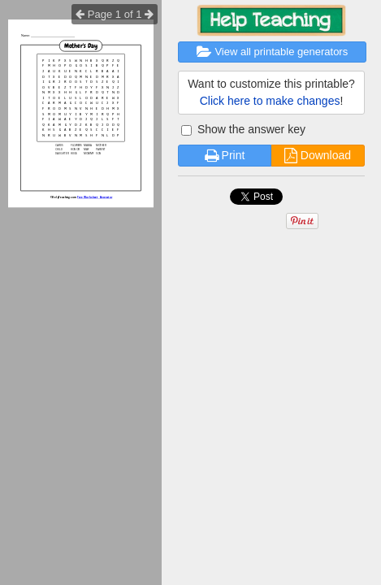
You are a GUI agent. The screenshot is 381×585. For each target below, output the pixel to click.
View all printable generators (272, 52)
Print (225, 155)
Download (317, 155)
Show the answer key (243, 129)
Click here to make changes (270, 100)
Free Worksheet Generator (94, 197)
